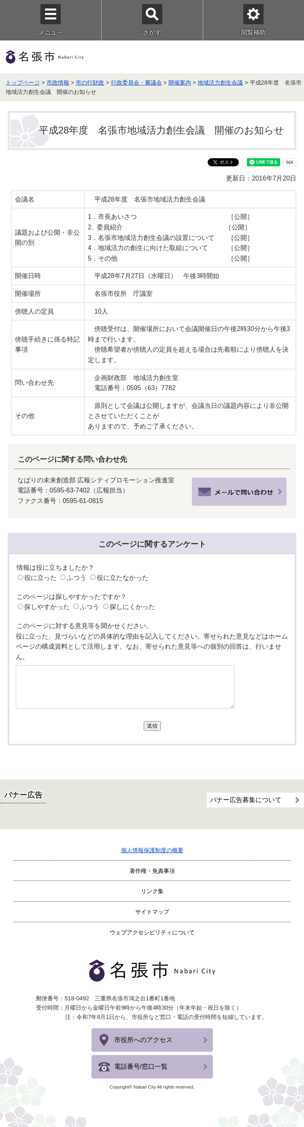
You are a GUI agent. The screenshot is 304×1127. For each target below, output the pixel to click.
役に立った (40, 577)
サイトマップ (152, 911)
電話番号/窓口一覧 (141, 1066)
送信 (152, 726)
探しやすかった (47, 606)
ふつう (76, 577)
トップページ (23, 82)
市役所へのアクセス (143, 1039)
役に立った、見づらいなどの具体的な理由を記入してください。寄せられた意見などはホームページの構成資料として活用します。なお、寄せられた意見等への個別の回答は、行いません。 (152, 646)
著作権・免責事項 (152, 871)
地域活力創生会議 (220, 82)
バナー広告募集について (245, 798)
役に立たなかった (123, 577)
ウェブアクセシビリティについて (152, 932)
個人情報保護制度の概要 (152, 850)
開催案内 (179, 82)
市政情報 (58, 82)
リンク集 (152, 891)
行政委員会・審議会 (136, 82)
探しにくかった (132, 606)
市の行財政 (90, 82)
